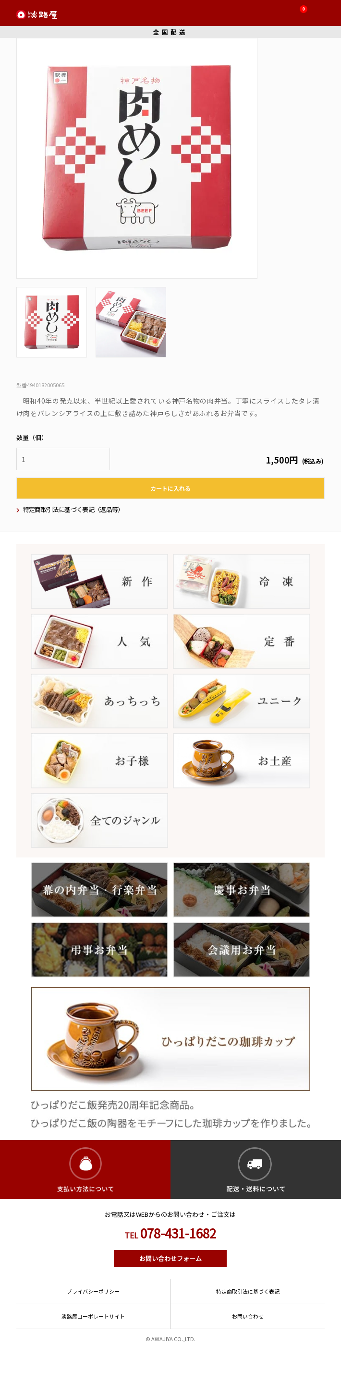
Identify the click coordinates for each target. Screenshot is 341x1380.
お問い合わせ (248, 1316)
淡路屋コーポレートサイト (93, 1316)
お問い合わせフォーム (170, 1258)
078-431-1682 (170, 1233)
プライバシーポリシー (93, 1291)
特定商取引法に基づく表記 (248, 1291)
